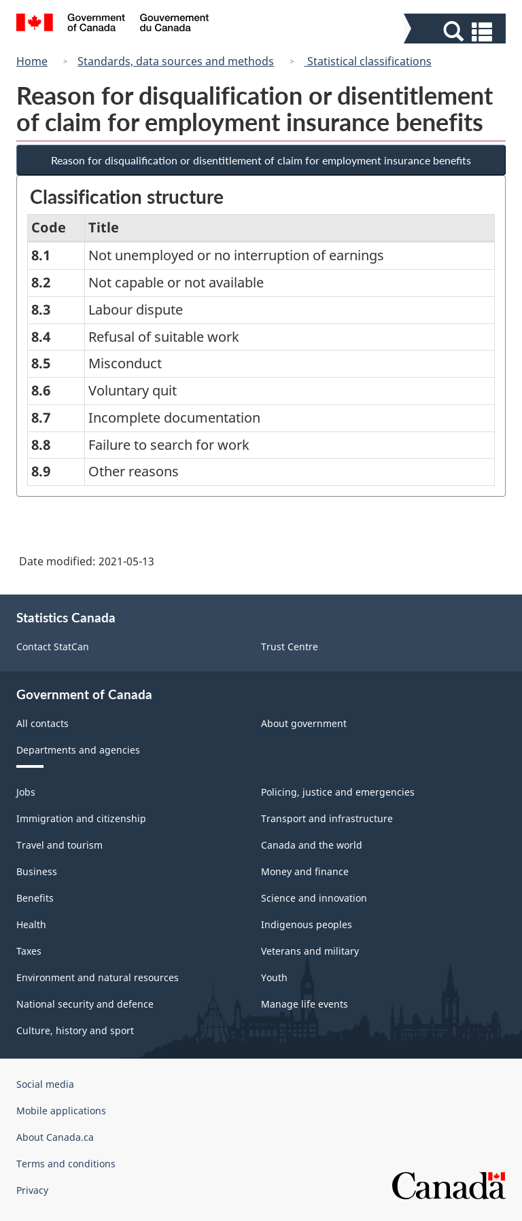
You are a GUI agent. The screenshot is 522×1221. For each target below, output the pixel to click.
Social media (45, 1084)
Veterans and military (310, 950)
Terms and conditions (66, 1163)
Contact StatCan (52, 646)
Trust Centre (289, 646)
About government (304, 723)
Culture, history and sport (75, 1030)
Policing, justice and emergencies (338, 791)
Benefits (35, 897)
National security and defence (85, 1003)
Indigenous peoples (306, 924)
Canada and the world (311, 844)
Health (31, 924)
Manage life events (304, 1003)
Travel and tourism (59, 844)
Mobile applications (61, 1110)
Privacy (32, 1190)
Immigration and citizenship (81, 818)
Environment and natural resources (97, 977)
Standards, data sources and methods (175, 61)
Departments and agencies (78, 749)
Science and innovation (314, 897)
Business (36, 871)
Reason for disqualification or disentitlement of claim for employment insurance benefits (261, 160)
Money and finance (305, 871)
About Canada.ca (55, 1137)
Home (32, 61)
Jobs (25, 791)
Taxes (28, 950)
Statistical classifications (368, 61)
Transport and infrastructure (327, 818)
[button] (456, 31)
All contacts (42, 723)
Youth (274, 977)
